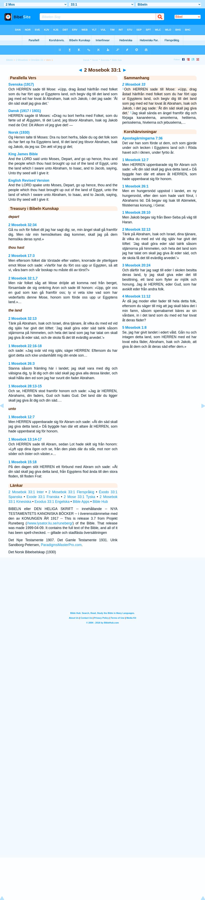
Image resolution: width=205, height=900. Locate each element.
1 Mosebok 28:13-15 (25, 386)
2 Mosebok (22, 60)
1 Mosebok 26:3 (21, 364)
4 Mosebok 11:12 (136, 296)
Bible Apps (81, 502)
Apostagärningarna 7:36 (142, 138)
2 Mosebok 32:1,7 (23, 278)
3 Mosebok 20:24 (136, 265)
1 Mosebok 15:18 (22, 462)
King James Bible (23, 154)
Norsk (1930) (19, 132)
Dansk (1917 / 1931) (24, 111)
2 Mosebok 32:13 (22, 319)
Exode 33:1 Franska (43, 497)
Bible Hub (100, 502)
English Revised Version (28, 180)
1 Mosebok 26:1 (135, 186)
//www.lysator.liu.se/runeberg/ (50, 523)
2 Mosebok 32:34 (22, 225)
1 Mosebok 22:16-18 (25, 346)
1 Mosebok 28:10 (136, 212)
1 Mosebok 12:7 (21, 417)
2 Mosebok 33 (133, 84)
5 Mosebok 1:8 (134, 328)
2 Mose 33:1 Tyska (79, 497)
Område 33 (37, 60)
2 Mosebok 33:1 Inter (26, 492)
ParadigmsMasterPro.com (61, 545)
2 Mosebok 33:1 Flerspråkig (71, 492)
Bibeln (9, 60)
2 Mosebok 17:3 (21, 256)
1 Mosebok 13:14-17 (25, 439)
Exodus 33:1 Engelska (51, 502)
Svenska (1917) (21, 84)
